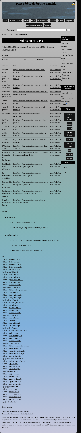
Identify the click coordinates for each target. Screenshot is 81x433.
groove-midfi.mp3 (15, 280)
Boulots (69, 124)
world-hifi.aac (20, 331)
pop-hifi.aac (20, 361)
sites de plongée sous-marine (67, 100)
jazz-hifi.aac (20, 303)
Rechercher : (11, 30)
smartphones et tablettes (34, 25)
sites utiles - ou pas (66, 94)
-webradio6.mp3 (14, 384)
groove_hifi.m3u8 (12, 287)
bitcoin (64, 52)
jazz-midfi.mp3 (14, 308)
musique (69, 159)
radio (65, 167)
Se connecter (15, 414)
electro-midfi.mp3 (15, 264)
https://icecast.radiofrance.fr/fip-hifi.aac (29, 250)
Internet (26, 21)
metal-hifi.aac (13, 318)
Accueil (4, 34)
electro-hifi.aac (14, 259)
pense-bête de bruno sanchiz (45, 3)
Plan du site (6, 414)
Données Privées (69, 134)
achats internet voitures (69, 117)
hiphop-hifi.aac (21, 290)
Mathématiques (42, 21)
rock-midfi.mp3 (14, 394)
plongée (60, 21)
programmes (70, 21)
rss (65, 172)
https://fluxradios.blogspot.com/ (35, 227)
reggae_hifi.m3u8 (12, 387)
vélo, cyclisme (67, 49)
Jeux (69, 150)
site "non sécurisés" (64, 45)
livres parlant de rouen (67, 56)
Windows (47, 25)
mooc (64, 69)
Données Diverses (15, 21)
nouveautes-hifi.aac (22, 346)
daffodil (64, 104)
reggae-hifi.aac (14, 374)
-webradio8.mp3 (14, 269)
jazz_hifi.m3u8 (11, 315)
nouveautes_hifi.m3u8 (13, 359)
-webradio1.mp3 (14, 399)
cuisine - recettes (68, 72)
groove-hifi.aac (14, 275)
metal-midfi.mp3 (14, 323)
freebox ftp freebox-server (66, 79)
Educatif (69, 139)
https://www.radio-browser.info (22, 222)
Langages (69, 154)
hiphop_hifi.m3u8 (12, 300)
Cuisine (69, 128)
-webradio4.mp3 (14, 341)
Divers (5, 21)
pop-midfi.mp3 (14, 366)
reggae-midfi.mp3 (15, 379)
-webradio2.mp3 (14, 313)
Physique (53, 21)
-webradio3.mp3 (14, 285)
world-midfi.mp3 (14, 336)
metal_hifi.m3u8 (11, 328)
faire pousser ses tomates (67, 65)
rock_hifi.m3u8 (11, 402)
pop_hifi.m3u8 (11, 371)
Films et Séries (69, 145)
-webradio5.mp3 (14, 356)
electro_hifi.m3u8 (12, 272)
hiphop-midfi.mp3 (15, 295)
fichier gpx (66, 75)
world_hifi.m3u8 (11, 343)
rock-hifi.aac (13, 389)
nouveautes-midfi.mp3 (16, 351)
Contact (23, 414)
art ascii (64, 61)
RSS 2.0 (29, 414)
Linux (33, 21)
